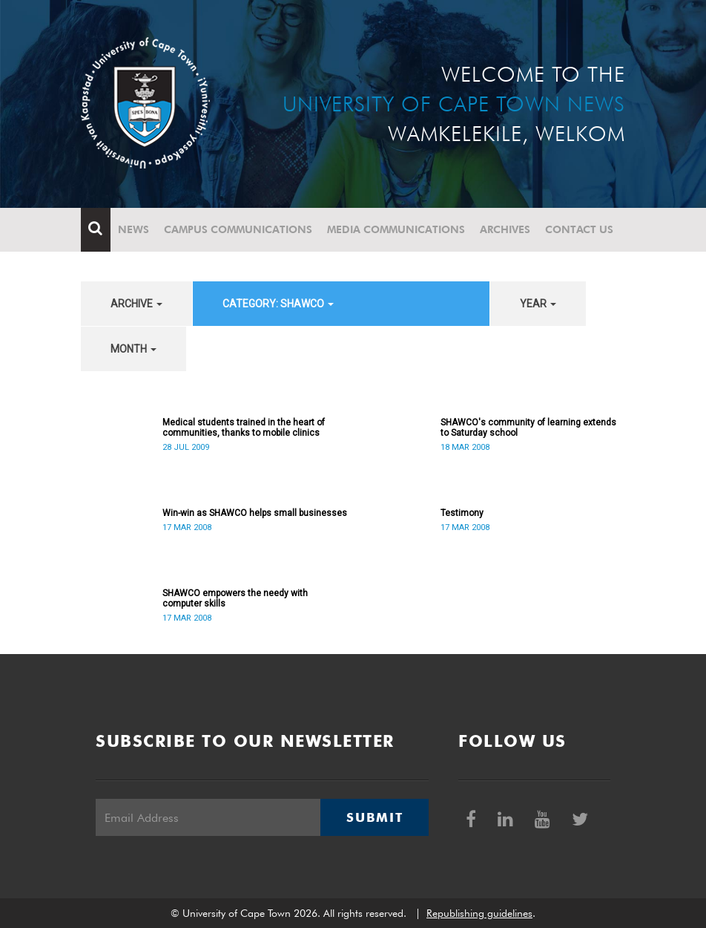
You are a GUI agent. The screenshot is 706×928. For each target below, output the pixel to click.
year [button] (538, 304)
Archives (505, 229)
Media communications (396, 229)
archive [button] (136, 304)
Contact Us (579, 229)
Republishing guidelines (479, 913)
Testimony (462, 513)
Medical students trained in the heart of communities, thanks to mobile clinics (243, 427)
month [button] (133, 349)
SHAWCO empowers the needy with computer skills (235, 598)
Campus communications (238, 229)
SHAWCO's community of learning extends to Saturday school (528, 427)
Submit (374, 817)
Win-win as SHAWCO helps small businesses (254, 513)
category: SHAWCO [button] (278, 304)
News (133, 229)
